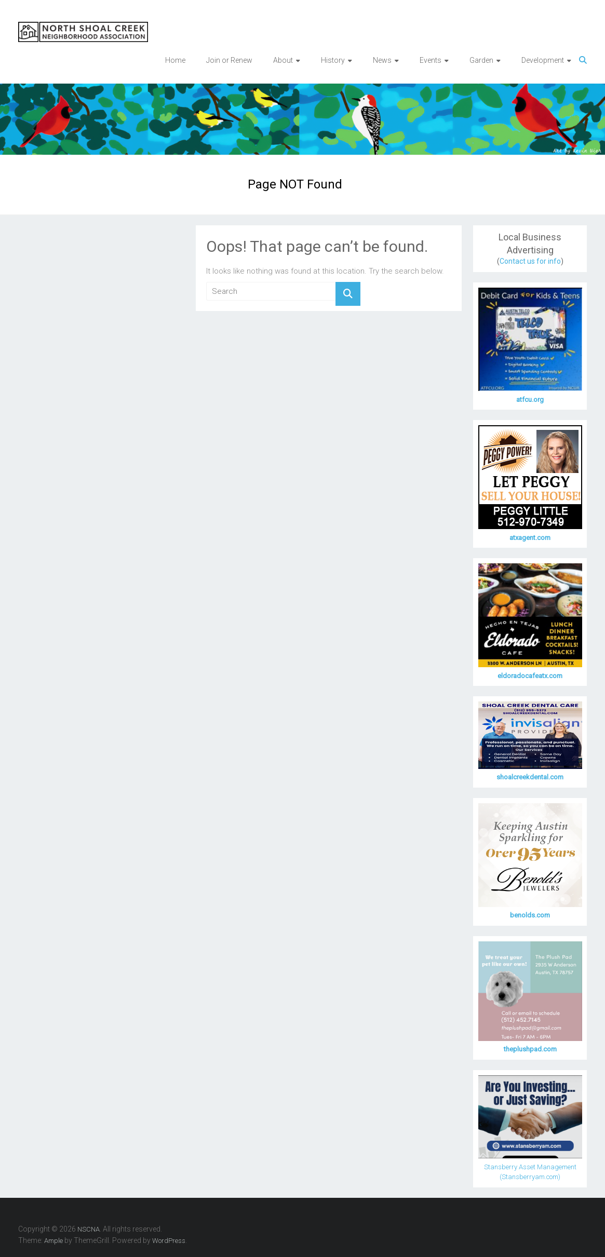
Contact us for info (530, 261)
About (283, 60)
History (333, 60)
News (382, 60)
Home (175, 60)
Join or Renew (229, 60)
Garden (481, 60)
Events (430, 60)
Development (542, 60)
